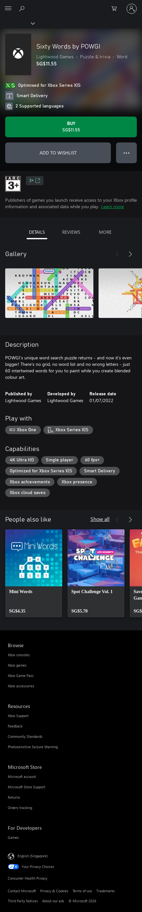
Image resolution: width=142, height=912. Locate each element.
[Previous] (117, 254)
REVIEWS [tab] (71, 232)
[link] (33, 573)
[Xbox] (17, 22)
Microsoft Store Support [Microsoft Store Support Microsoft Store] (26, 787)
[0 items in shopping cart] (116, 9)
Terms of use (82, 891)
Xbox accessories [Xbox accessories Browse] (21, 686)
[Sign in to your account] (131, 9)
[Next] (130, 254)
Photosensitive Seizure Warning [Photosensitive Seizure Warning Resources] (33, 747)
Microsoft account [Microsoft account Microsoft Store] (22, 776)
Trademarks (105, 891)
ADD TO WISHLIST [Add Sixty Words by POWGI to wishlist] (58, 153)
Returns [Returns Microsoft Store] (14, 797)
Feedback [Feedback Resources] (15, 726)
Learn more (112, 206)
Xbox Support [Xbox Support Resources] (18, 716)
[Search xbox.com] (22, 8)
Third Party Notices (23, 901)
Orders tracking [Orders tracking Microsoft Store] (20, 807)
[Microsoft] (70, 5)
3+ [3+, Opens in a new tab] (34, 180)
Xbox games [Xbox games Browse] (17, 665)
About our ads (53, 901)
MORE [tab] (105, 232)
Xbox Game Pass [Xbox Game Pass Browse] (21, 675)
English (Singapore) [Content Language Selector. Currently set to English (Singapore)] (33, 856)
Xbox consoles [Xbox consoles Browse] (19, 655)
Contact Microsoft (22, 891)
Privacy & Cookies (54, 891)
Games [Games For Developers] (13, 837)
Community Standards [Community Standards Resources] (25, 736)
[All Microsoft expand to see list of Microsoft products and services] (8, 9)
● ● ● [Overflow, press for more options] (127, 152)
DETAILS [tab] (37, 232)
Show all (100, 518)
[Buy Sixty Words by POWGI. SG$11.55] (71, 127)
